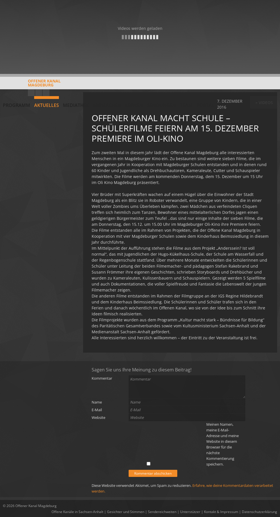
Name (97, 402)
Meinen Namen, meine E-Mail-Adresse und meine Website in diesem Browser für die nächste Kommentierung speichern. (222, 444)
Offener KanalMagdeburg (32, 85)
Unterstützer (190, 511)
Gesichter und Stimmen (125, 511)
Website (98, 417)
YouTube (31, 92)
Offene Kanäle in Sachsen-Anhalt (77, 511)
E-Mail (97, 409)
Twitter (46, 92)
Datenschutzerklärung (259, 511)
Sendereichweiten (162, 511)
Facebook (38, 92)
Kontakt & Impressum (221, 511)
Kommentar (102, 378)
